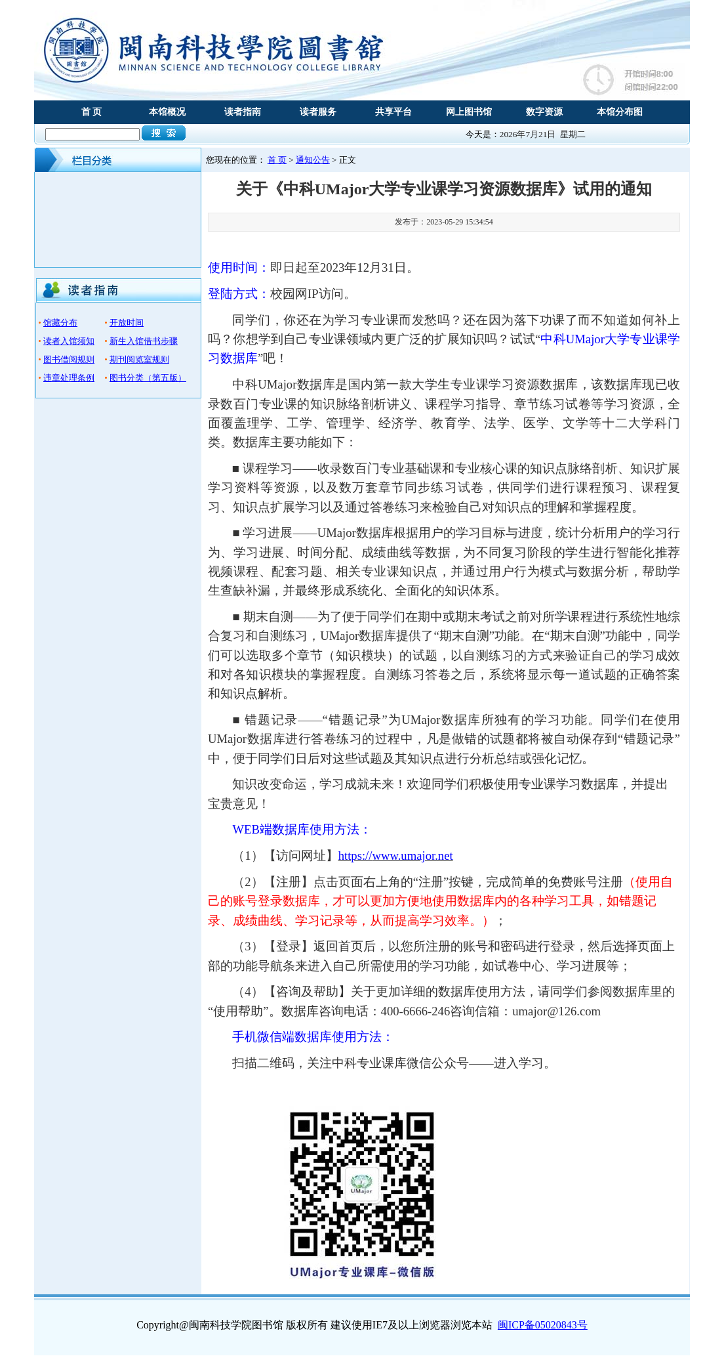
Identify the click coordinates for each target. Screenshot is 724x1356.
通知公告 (313, 160)
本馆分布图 (620, 112)
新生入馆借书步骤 (144, 341)
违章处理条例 (68, 378)
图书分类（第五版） (148, 378)
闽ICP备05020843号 (543, 1324)
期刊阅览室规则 (139, 359)
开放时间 (127, 323)
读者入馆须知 (68, 341)
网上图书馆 (469, 112)
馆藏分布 (60, 323)
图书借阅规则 (68, 359)
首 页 (91, 112)
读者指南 (242, 112)
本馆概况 (167, 112)
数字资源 (544, 112)
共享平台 (393, 112)
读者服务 (318, 112)
